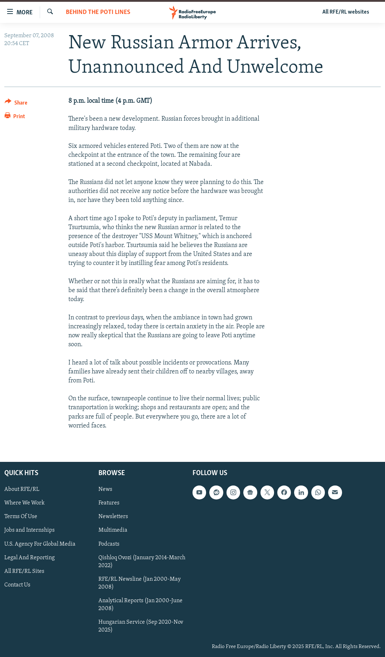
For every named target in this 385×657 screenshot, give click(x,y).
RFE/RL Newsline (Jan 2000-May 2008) (139, 583)
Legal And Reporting (29, 558)
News (105, 489)
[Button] (16, 104)
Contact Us (17, 585)
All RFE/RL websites (345, 12)
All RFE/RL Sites (24, 571)
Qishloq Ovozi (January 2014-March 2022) (141, 562)
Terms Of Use (20, 517)
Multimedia (112, 530)
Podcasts (109, 544)
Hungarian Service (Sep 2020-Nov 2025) (140, 626)
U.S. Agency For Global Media (39, 544)
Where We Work (24, 503)
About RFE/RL (21, 489)
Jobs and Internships (29, 530)
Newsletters (113, 517)
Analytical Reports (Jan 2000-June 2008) (140, 605)
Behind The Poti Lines (98, 12)
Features (109, 503)
